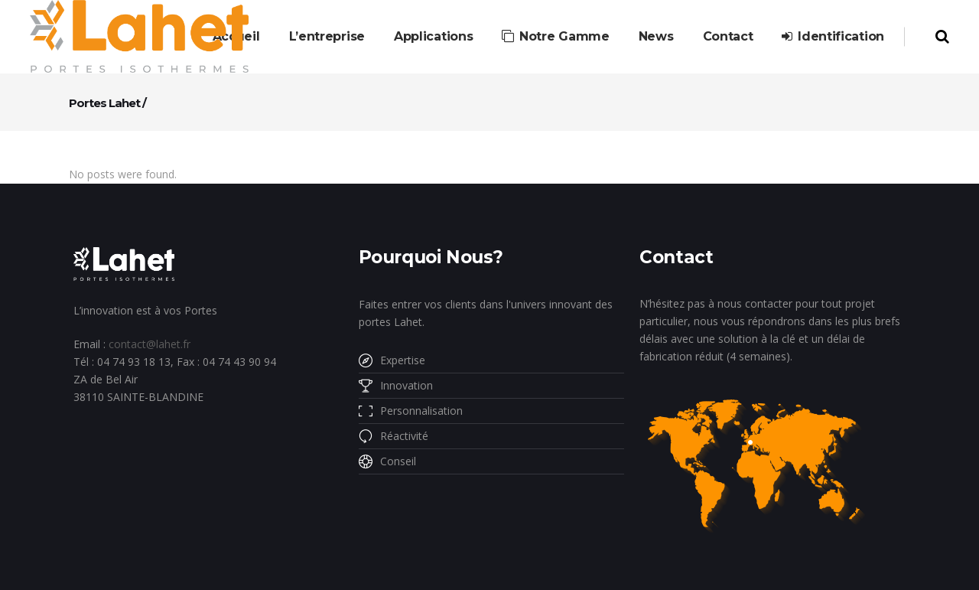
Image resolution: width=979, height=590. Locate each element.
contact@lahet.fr (149, 344)
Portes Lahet (104, 103)
